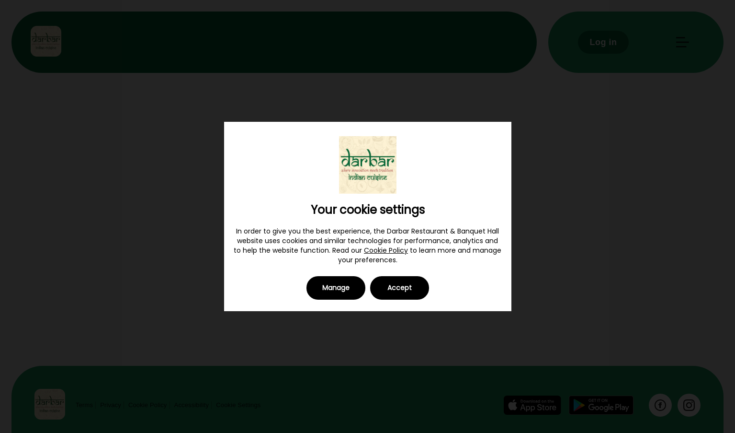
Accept (399, 288)
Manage (336, 288)
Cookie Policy (386, 250)
